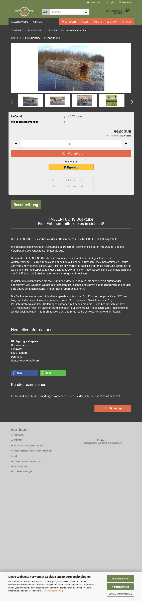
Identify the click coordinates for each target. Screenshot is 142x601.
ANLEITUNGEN (69, 22)
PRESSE (84, 22)
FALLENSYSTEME (19, 22)
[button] (94, 2)
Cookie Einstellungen (23, 471)
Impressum (19, 435)
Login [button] (110, 2)
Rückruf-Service (20, 466)
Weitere (37, 22)
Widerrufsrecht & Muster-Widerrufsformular (33, 451)
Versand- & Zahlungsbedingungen (29, 445)
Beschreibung (26, 204)
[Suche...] (46, 12)
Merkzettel (125, 2)
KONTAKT (126, 22)
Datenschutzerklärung (52, 590)
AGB (15, 456)
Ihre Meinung (113, 408)
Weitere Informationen (120, 594)
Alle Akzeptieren (120, 578)
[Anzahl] (71, 143)
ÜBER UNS (112, 22)
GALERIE (97, 22)
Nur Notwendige (120, 586)
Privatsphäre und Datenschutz (27, 461)
